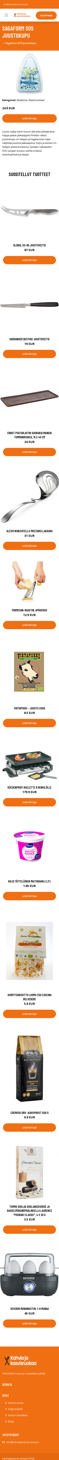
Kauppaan (46, 15)
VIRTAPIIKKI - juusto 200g (29, 708)
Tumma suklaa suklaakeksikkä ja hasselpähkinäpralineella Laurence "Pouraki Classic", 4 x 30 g (29, 1211)
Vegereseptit (15, 1409)
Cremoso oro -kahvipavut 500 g (30, 1112)
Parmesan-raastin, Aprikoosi (29, 610)
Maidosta (22, 100)
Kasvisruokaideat (17, 1415)
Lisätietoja (29, 118)
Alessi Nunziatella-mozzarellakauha (29, 531)
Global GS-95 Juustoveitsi (29, 245)
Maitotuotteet (37, 100)
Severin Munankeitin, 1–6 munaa (29, 1308)
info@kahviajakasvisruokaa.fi (15, 4)
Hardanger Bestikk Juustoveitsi (29, 339)
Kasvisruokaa (15, 1402)
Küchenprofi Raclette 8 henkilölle (29, 787)
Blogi (11, 1421)
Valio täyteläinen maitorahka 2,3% (29, 881)
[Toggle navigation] (6, 15)
